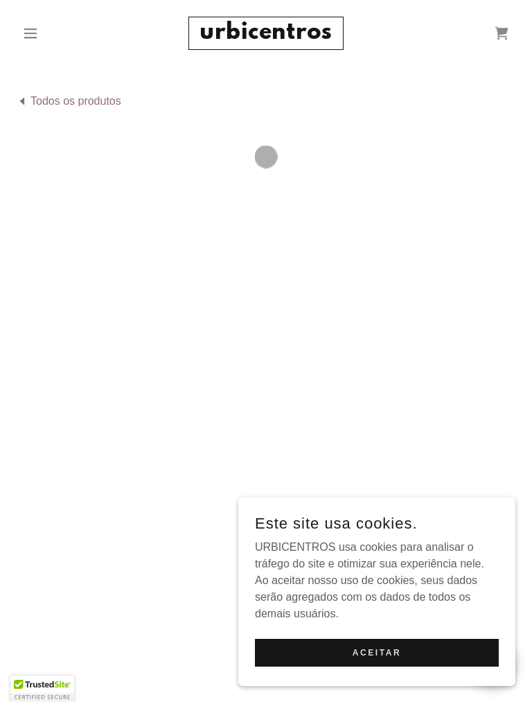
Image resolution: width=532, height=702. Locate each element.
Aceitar (377, 652)
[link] (266, 35)
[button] (54, 33)
